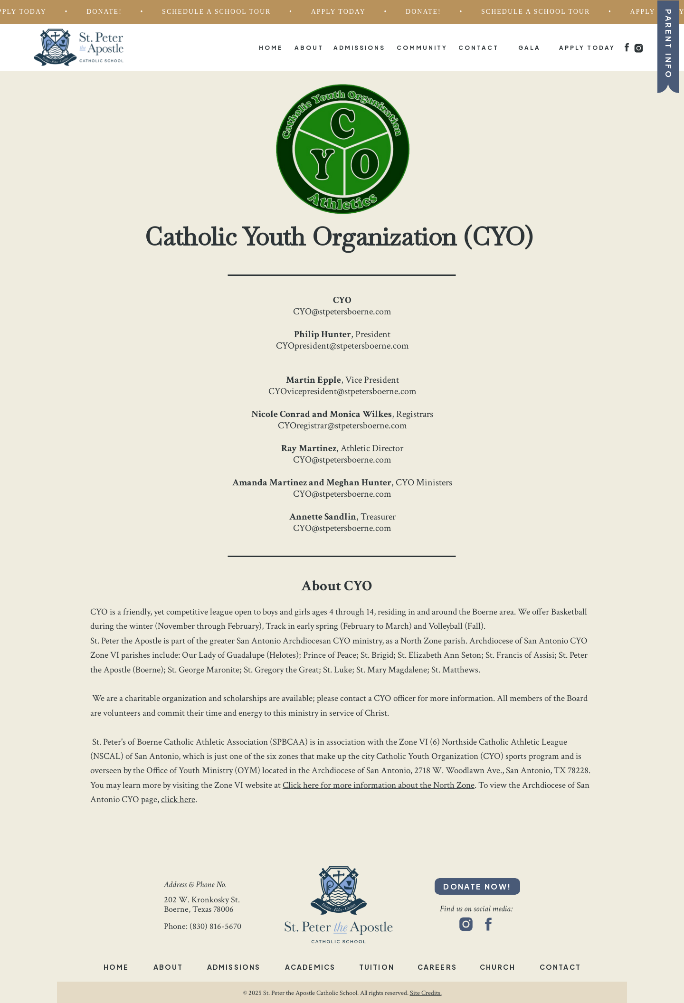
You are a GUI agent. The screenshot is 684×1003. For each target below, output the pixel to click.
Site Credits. (426, 993)
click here (178, 799)
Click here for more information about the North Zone (379, 785)
